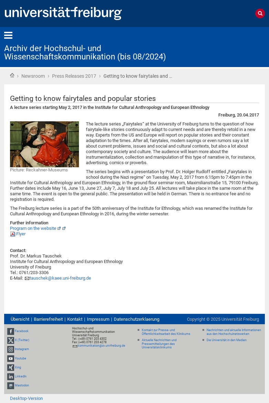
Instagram (22, 349)
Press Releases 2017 (74, 76)
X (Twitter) (22, 340)
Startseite (12, 75)
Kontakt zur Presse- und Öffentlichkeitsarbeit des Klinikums (166, 332)
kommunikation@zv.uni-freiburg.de (101, 345)
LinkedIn (21, 376)
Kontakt (74, 319)
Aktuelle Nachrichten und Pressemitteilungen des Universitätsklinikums (159, 343)
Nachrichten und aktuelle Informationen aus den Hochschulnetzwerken (234, 332)
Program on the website (33, 228)
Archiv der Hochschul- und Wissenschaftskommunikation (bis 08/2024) (85, 53)
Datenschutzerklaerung (136, 319)
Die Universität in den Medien (227, 340)
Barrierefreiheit (48, 319)
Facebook (22, 331)
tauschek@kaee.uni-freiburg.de (60, 278)
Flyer (21, 233)
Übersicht (20, 319)
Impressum (98, 319)
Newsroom (33, 76)
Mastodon (22, 385)
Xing (18, 367)
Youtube (20, 358)
